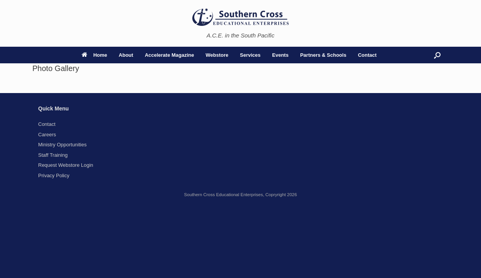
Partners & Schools (323, 55)
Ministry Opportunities (62, 144)
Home (94, 55)
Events (280, 55)
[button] (437, 55)
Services (250, 55)
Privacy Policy (53, 175)
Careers (47, 134)
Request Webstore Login (65, 165)
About (126, 55)
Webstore (217, 55)
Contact (367, 55)
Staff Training (52, 155)
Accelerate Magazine (169, 55)
